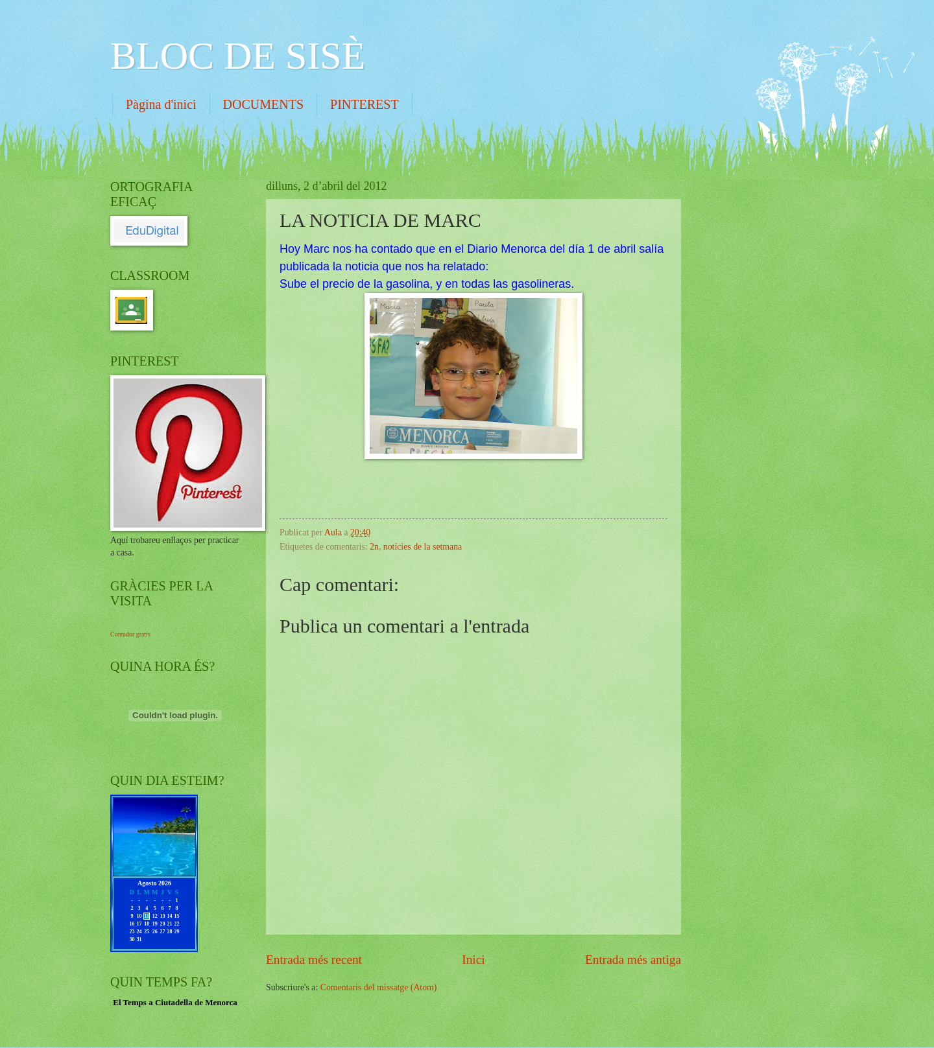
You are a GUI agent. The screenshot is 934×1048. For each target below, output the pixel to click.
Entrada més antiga (633, 959)
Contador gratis (130, 634)
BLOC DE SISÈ (237, 55)
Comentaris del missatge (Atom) (378, 987)
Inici (473, 959)
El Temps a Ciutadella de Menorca (175, 1002)
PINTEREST (364, 104)
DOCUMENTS (263, 104)
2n (374, 547)
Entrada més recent (314, 959)
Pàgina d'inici (161, 104)
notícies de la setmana (422, 547)
